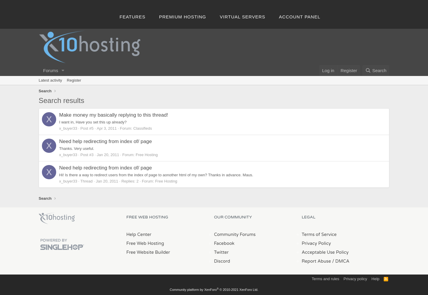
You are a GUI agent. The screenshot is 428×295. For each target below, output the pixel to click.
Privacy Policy (316, 243)
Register (74, 80)
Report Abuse (316, 261)
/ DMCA (340, 261)
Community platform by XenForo (214, 289)
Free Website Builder (148, 252)
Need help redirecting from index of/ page (105, 141)
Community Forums (235, 234)
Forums (50, 70)
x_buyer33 (68, 128)
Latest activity (50, 80)
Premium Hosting (182, 16)
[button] (63, 70)
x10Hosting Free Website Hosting (57, 218)
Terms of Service (319, 234)
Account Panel (299, 16)
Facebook (224, 243)
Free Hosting (147, 155)
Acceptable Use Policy (325, 252)
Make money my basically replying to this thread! (113, 115)
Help (376, 279)
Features (132, 16)
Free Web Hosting (145, 243)
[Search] (375, 70)
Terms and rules (325, 279)
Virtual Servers (242, 16)
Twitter (221, 252)
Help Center (138, 234)
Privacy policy (355, 279)
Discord (222, 261)
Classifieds (142, 128)
